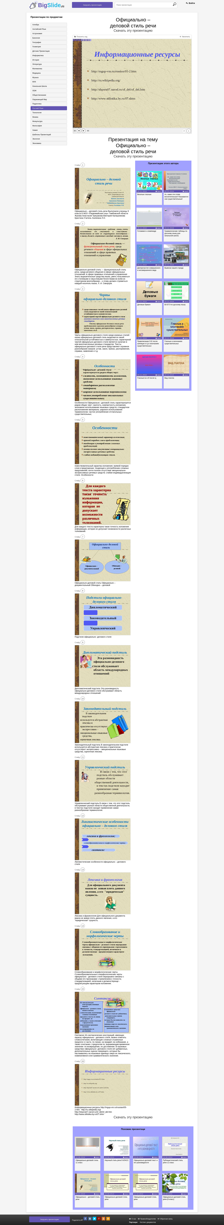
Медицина (36, 73)
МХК (34, 82)
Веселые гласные (145, 194)
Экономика (36, 144)
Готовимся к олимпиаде (147, 231)
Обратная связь (165, 1219)
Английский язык (39, 29)
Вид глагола (170, 378)
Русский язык (37, 109)
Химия (34, 131)
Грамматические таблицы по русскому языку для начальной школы (176, 233)
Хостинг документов (148, 1222)
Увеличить (185, 37)
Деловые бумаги (144, 305)
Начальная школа (39, 87)
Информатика (37, 56)
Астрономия (37, 34)
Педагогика (36, 104)
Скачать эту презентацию (133, 30)
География (36, 42)
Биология (36, 38)
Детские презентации (40, 51)
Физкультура (37, 122)
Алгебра (35, 25)
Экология (36, 140)
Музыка (35, 78)
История (35, 60)
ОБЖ (34, 91)
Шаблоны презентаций (41, 135)
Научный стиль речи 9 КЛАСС (118, 1160)
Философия (37, 126)
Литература (36, 65)
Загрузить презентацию (92, 5)
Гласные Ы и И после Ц (147, 378)
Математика (37, 69)
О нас (132, 1219)
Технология (36, 113)
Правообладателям (147, 1219)
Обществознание (39, 96)
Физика (35, 118)
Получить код (80, 37)
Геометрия (36, 47)
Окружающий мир (39, 100)
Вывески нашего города (174, 268)
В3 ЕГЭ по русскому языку (175, 305)
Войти (190, 3)
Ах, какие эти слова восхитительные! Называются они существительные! (177, 196)
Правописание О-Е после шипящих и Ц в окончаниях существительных (148, 343)
